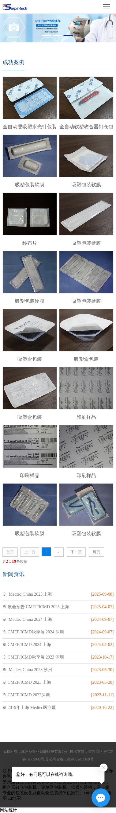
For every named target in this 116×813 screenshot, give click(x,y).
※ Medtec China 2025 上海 (27, 594)
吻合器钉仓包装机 (19, 787)
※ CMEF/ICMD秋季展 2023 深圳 (33, 657)
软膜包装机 (81, 787)
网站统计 (8, 810)
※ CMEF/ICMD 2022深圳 (26, 695)
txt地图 (14, 798)
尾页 (96, 552)
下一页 (76, 552)
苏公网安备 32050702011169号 (69, 759)
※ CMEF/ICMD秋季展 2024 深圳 (33, 632)
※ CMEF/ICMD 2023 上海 (26, 682)
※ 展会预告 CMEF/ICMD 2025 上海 (35, 607)
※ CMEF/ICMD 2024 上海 (26, 644)
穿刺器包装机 (54, 787)
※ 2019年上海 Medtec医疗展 (29, 707)
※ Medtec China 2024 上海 (27, 619)
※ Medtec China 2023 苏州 (27, 669)
